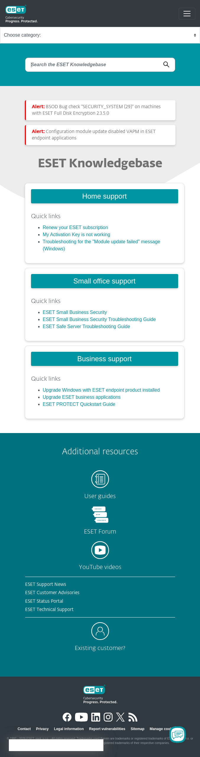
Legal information (69, 729)
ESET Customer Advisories (52, 593)
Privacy (42, 729)
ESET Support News (45, 584)
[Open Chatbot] (177, 734)
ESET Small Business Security (75, 312)
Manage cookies (163, 729)
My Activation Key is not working (76, 234)
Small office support (104, 281)
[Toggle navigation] (187, 14)
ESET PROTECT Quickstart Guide (79, 404)
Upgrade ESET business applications (82, 397)
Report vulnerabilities (107, 729)
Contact (24, 729)
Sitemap (137, 729)
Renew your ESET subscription (75, 227)
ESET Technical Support (49, 609)
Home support (104, 196)
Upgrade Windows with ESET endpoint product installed (101, 390)
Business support (104, 359)
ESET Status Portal (44, 601)
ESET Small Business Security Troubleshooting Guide (99, 319)
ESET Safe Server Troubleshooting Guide (86, 326)
